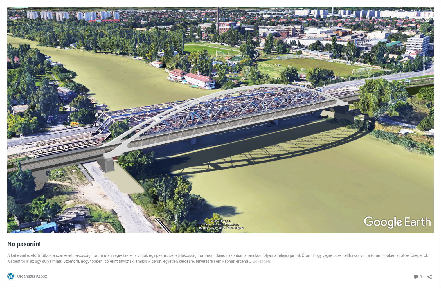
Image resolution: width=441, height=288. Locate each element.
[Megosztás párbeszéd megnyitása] (430, 275)
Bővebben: (262, 261)
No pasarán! (23, 244)
